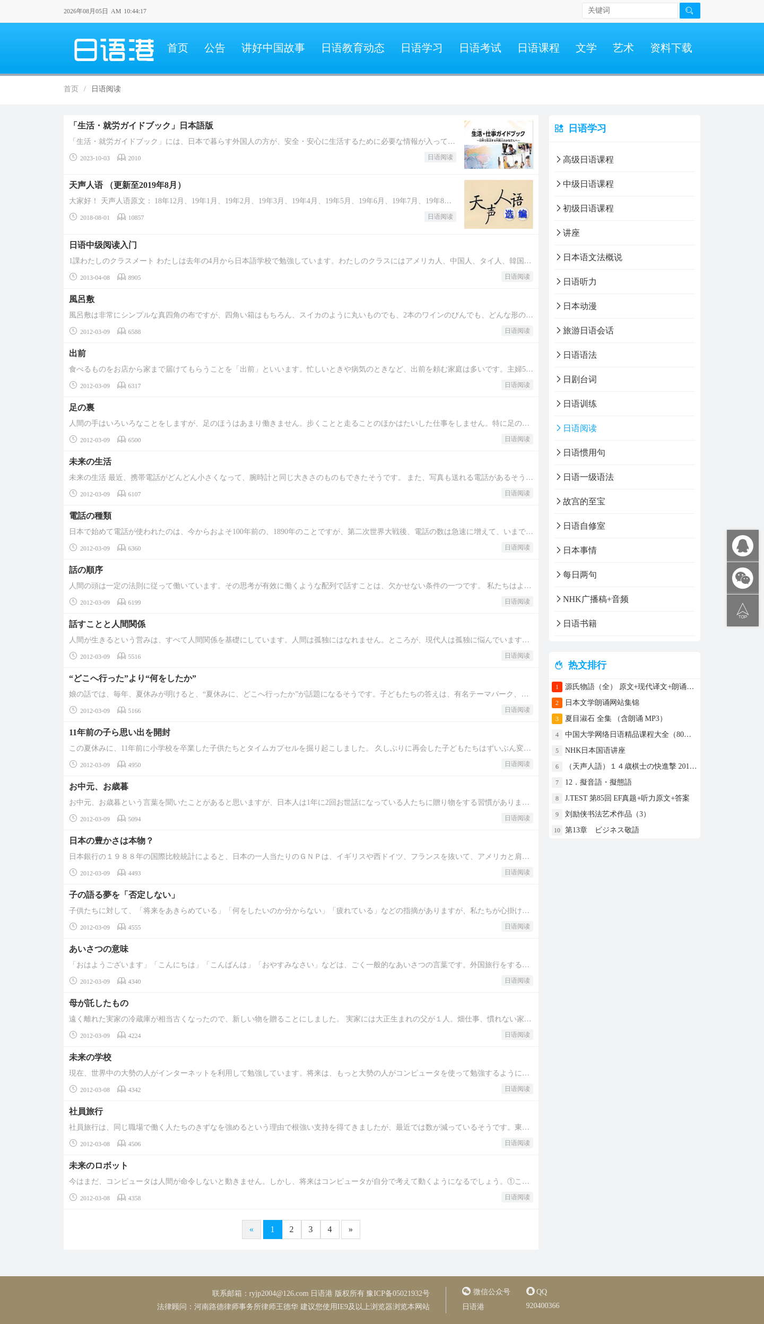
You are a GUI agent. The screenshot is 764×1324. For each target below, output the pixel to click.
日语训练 (575, 403)
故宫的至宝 (579, 501)
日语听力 (575, 281)
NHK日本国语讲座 (595, 750)
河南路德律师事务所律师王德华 (246, 1307)
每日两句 (575, 574)
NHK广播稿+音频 (591, 599)
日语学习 (422, 48)
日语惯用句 (579, 452)
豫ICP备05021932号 (398, 1293)
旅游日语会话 (584, 330)
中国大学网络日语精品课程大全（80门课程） (631, 734)
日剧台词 (575, 379)
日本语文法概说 (588, 257)
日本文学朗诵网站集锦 (602, 703)
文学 (586, 48)
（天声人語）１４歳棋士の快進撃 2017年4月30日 (631, 766)
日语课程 (538, 48)
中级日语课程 (584, 183)
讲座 (567, 232)
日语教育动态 (353, 48)
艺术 (623, 48)
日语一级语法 (584, 477)
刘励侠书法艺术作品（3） (607, 814)
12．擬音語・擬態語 (602, 782)
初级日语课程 (584, 208)
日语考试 (480, 48)
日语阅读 (440, 157)
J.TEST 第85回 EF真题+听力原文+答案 (627, 798)
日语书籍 (575, 623)
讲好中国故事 (273, 48)
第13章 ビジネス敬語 (602, 830)
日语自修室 (579, 525)
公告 (214, 48)
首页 (177, 48)
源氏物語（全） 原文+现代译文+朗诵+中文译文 (631, 687)
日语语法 (575, 354)
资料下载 (671, 48)
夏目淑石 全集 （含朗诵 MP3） (616, 719)
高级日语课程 (584, 159)
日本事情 (575, 550)
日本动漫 (575, 306)
